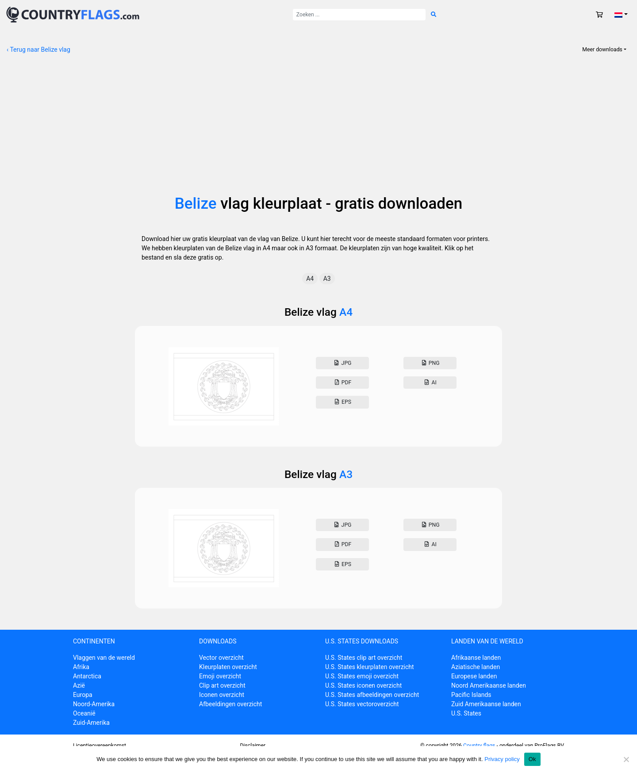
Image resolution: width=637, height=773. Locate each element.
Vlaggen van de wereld (104, 657)
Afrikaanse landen (476, 657)
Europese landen (474, 676)
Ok (532, 759)
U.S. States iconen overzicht (363, 685)
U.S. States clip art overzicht (363, 657)
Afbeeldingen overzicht (230, 704)
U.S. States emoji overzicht (362, 676)
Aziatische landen (475, 666)
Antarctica (87, 676)
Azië (79, 685)
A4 (310, 278)
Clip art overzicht (222, 685)
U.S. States (466, 713)
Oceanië (84, 713)
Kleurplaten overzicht (228, 666)
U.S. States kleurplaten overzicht (369, 666)
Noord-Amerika (94, 704)
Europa (82, 694)
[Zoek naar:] (359, 14)
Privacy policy (501, 759)
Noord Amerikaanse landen (488, 685)
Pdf (342, 382)
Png (429, 363)
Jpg (342, 363)
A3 (327, 278)
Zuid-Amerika (91, 722)
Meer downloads (602, 49)
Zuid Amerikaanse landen (486, 704)
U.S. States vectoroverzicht (362, 704)
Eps (342, 402)
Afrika (81, 666)
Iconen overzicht (221, 694)
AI (430, 382)
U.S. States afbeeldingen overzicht (372, 694)
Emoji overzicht (220, 676)
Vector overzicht (221, 657)
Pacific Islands (471, 694)
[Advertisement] (318, 128)
